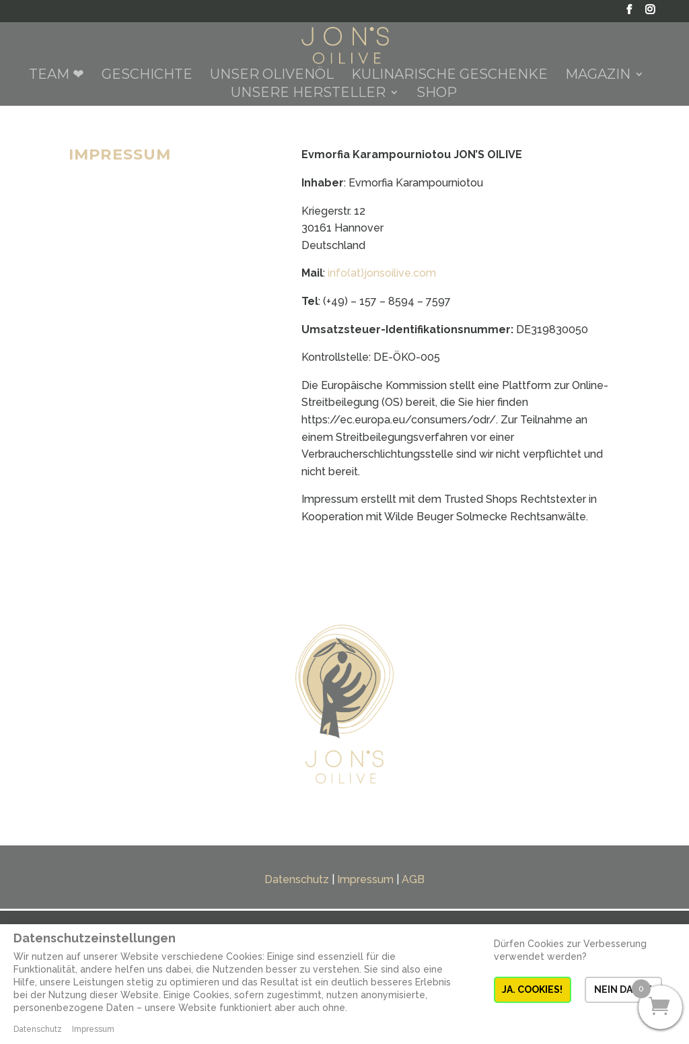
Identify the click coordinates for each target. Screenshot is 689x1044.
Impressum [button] (93, 1029)
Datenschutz (296, 879)
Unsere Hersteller (308, 94)
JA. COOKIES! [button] (532, 989)
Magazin (597, 75)
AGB (413, 879)
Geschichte (147, 75)
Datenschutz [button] (37, 1029)
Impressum (365, 879)
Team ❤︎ (56, 75)
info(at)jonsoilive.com (382, 273)
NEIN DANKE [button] (623, 989)
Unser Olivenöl (272, 75)
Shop (436, 94)
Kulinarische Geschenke (449, 75)
